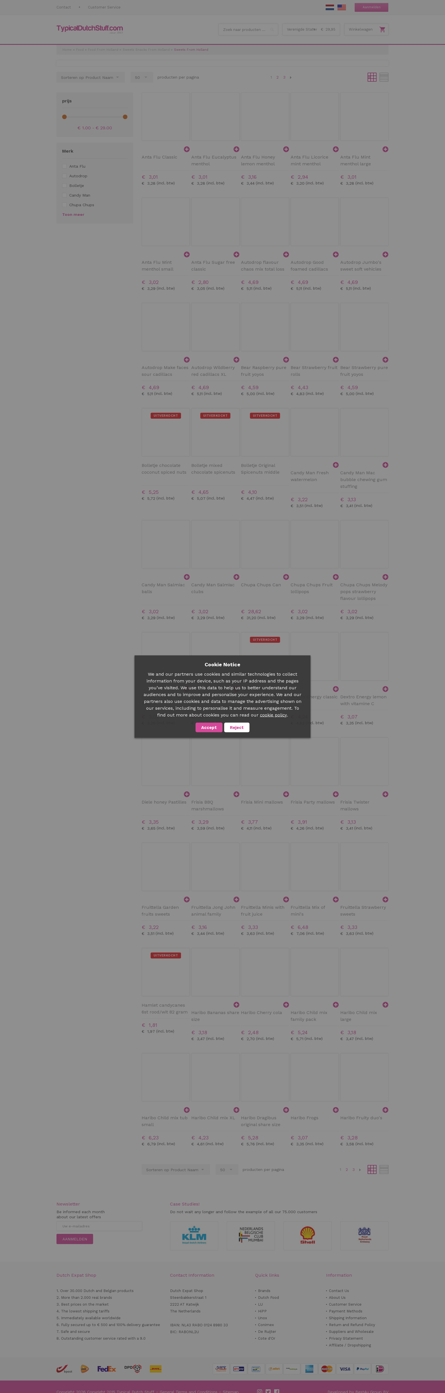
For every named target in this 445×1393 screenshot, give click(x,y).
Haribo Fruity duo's (361, 1117)
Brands (264, 1291)
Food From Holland (103, 50)
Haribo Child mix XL (213, 1117)
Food (80, 50)
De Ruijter (267, 1331)
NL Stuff (330, 7)
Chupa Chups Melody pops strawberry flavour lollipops (363, 591)
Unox (262, 1318)
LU (260, 1304)
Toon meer (73, 214)
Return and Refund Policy (352, 1325)
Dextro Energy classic (314, 696)
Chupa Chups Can (261, 584)
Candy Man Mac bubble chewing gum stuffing (363, 479)
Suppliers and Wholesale (351, 1331)
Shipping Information (348, 1318)
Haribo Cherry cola (261, 1012)
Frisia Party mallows (313, 802)
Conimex (266, 1325)
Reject (237, 727)
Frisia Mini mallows (262, 802)
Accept (209, 727)
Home (67, 50)
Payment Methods (345, 1311)
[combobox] (248, 29)
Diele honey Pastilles (164, 802)
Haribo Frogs (304, 1117)
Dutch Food (268, 1297)
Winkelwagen (361, 29)
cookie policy (273, 714)
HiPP (262, 1311)
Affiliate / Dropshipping (350, 1345)
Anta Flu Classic (159, 157)
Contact (63, 7)
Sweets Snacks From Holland (146, 50)
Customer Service (104, 7)
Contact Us (339, 1291)
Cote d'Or (266, 1338)
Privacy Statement (346, 1338)
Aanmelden (372, 7)
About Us (337, 1297)
